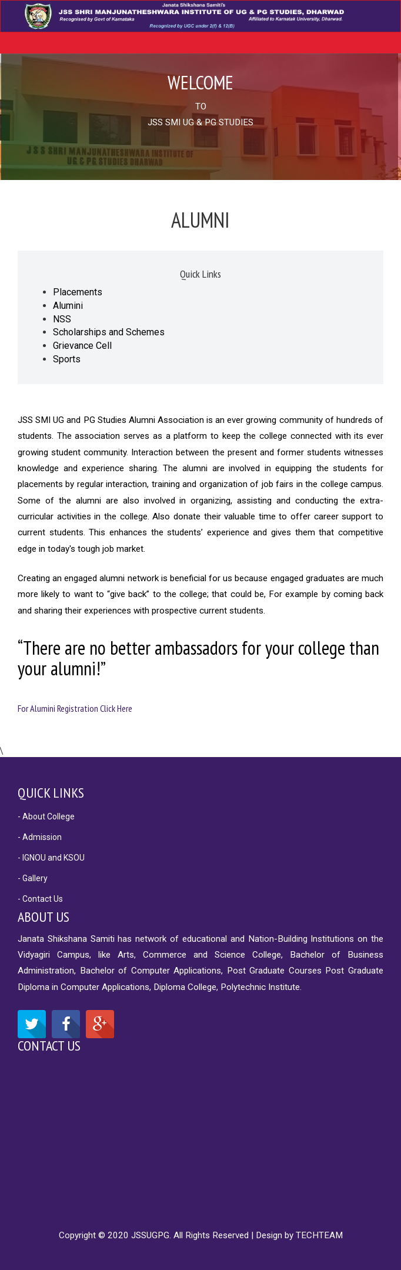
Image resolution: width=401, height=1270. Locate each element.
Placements (77, 292)
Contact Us (49, 1045)
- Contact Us (40, 899)
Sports (67, 359)
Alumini (68, 305)
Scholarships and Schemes (109, 332)
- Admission (40, 837)
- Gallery (33, 878)
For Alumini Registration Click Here (75, 708)
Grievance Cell (82, 345)
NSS (62, 319)
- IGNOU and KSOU (51, 857)
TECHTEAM (319, 1235)
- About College (46, 816)
